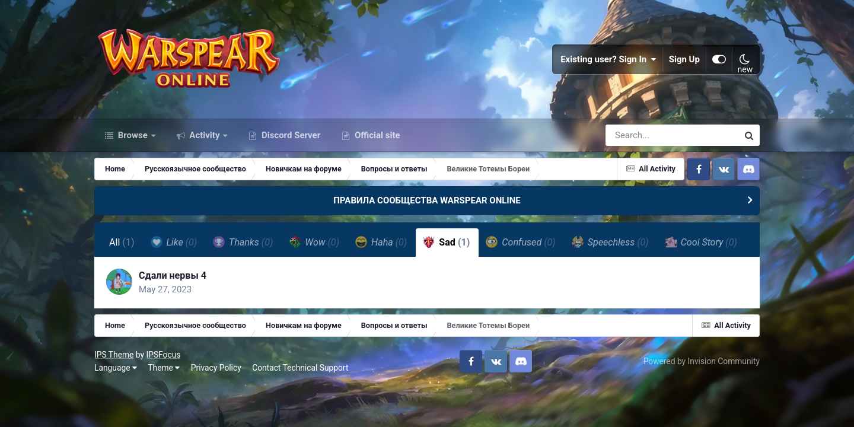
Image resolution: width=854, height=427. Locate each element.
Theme (164, 367)
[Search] (638, 135)
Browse (133, 135)
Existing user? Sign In (608, 59)
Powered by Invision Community (701, 361)
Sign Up (684, 59)
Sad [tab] (446, 242)
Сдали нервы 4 (172, 275)
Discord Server (289, 135)
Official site (376, 135)
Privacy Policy (216, 367)
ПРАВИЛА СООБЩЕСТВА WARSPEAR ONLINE (427, 200)
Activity (204, 135)
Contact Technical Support (300, 367)
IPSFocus (163, 354)
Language (115, 367)
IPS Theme (113, 354)
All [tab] (122, 242)
